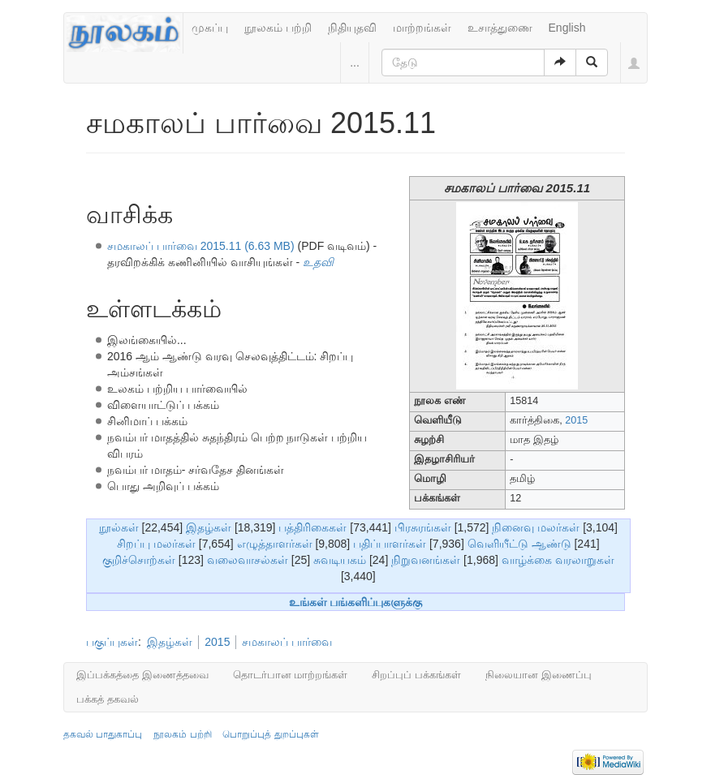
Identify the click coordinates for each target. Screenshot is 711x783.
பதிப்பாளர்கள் (389, 543)
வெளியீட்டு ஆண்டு (519, 543)
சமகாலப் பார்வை (287, 641)
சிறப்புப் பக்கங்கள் (416, 675)
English (567, 27)
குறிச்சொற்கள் (138, 559)
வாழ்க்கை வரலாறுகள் (558, 559)
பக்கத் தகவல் (107, 699)
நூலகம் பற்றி (278, 27)
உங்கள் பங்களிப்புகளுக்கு (356, 602)
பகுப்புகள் (112, 641)
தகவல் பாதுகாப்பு (102, 734)
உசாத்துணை (500, 27)
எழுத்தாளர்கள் (274, 543)
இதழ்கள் (208, 527)
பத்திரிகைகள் (312, 527)
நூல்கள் (119, 527)
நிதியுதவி (352, 27)
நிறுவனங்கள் (425, 559)
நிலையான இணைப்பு (538, 675)
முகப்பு (210, 27)
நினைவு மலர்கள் (536, 527)
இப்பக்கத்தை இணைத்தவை (142, 675)
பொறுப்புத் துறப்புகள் (270, 734)
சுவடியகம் (339, 559)
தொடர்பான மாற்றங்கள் (290, 675)
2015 (576, 420)
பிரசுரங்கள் (422, 527)
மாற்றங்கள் (422, 27)
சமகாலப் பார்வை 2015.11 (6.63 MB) (201, 245)
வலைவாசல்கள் (247, 559)
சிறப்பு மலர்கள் (156, 543)
